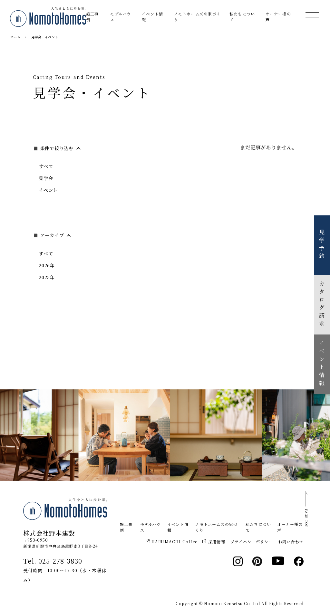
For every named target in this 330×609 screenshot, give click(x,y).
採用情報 (213, 541)
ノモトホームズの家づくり (197, 16)
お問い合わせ (291, 541)
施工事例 (92, 16)
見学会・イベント (44, 36)
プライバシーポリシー (251, 541)
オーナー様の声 (278, 16)
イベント (48, 190)
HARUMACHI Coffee (171, 541)
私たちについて (242, 16)
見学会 (46, 178)
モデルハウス (120, 16)
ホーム (15, 36)
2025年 (47, 277)
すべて (46, 166)
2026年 (47, 265)
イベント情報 (152, 16)
